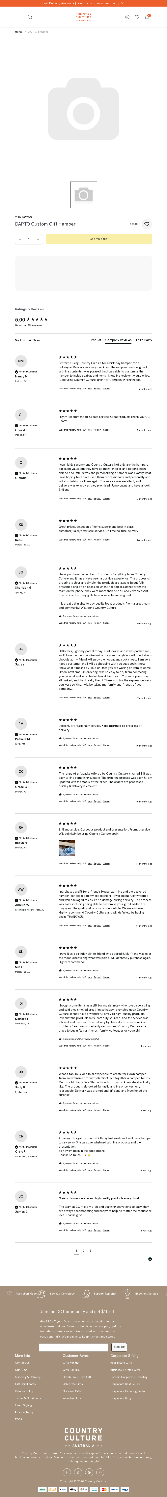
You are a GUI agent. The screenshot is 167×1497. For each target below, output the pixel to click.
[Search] (43, 340)
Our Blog (21, 1370)
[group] (36, 319)
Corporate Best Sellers (125, 1384)
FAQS (18, 1419)
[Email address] (73, 1347)
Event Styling (23, 1405)
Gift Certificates (25, 1384)
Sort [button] (20, 340)
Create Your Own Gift (77, 1377)
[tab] (95, 341)
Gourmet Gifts (72, 1391)
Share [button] (106, 388)
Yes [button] (90, 388)
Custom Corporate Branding (129, 1377)
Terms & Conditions (28, 1398)
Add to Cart (99, 239)
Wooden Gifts (72, 1398)
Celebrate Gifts (73, 1384)
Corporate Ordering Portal (128, 1391)
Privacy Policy (24, 1412)
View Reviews (23, 216)
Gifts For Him (71, 1370)
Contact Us (22, 1362)
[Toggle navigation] (20, 17)
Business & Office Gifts (125, 1370)
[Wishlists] (137, 17)
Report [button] (97, 388)
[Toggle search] (30, 17)
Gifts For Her (71, 1362)
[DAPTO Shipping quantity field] (29, 239)
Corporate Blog (120, 1398)
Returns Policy (24, 1391)
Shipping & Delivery (28, 1377)
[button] (147, 17)
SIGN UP (119, 1347)
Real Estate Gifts (121, 1362)
